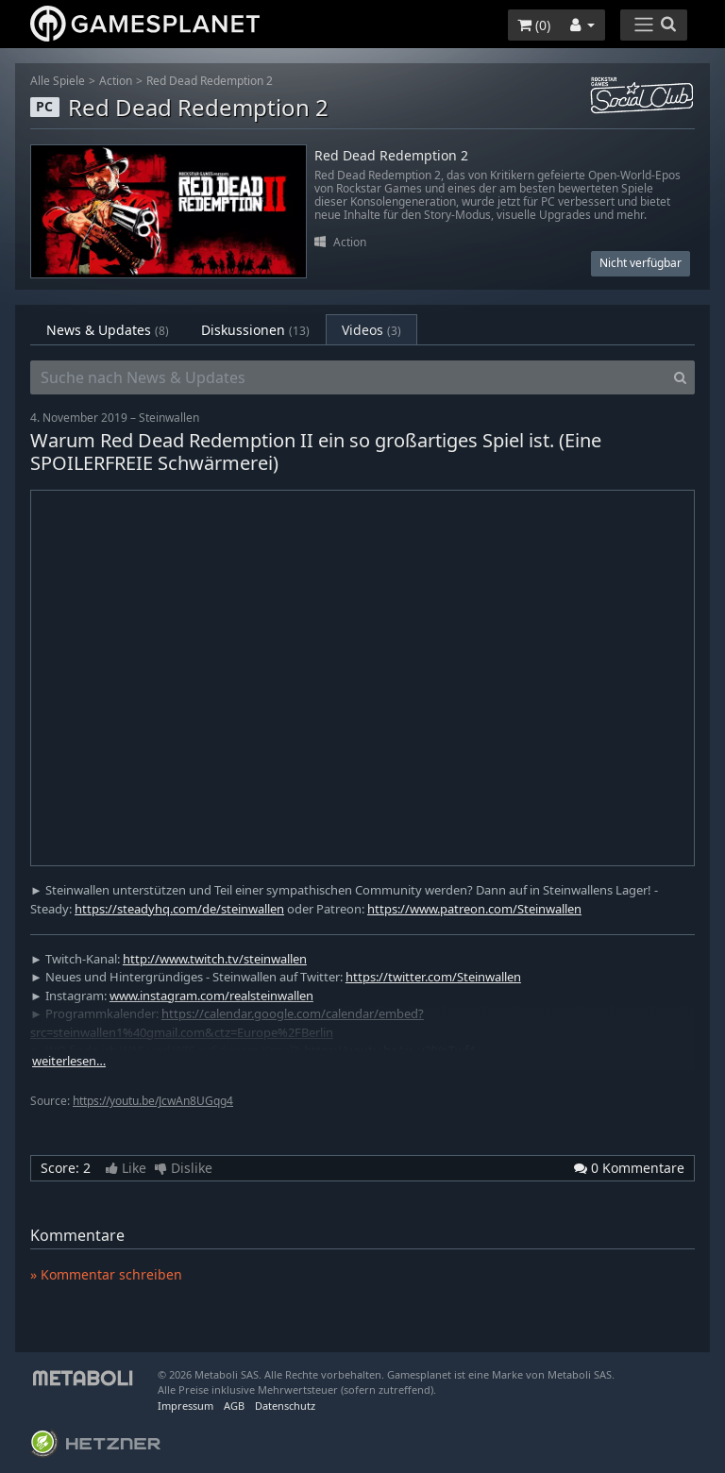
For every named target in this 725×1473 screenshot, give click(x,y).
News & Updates (107, 330)
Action (115, 81)
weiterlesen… (69, 1061)
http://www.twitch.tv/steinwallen (215, 958)
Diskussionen (255, 330)
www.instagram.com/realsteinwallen (211, 995)
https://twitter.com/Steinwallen (433, 976)
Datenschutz (285, 1405)
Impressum (185, 1405)
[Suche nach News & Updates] (348, 377)
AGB (234, 1405)
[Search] (680, 377)
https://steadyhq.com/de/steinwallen (179, 908)
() (533, 25)
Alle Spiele (57, 81)
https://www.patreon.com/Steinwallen (474, 908)
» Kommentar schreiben (106, 1274)
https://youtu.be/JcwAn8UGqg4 (153, 1101)
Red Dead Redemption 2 (209, 81)
